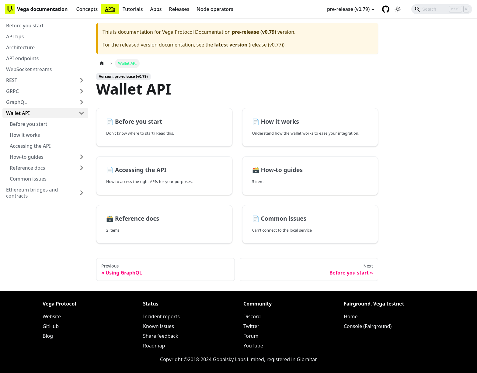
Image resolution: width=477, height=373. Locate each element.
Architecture (20, 47)
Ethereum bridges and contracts (32, 192)
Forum (250, 336)
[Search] (441, 9)
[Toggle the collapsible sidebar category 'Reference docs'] (81, 168)
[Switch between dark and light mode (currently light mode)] (398, 9)
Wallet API (18, 113)
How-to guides (27, 157)
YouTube (253, 345)
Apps (156, 9)
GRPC (12, 91)
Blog (48, 336)
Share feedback (160, 336)
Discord (252, 316)
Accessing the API (30, 146)
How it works (25, 135)
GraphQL (16, 102)
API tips (15, 36)
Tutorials (133, 9)
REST (11, 80)
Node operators (215, 9)
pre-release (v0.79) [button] (348, 9)
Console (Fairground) (368, 326)
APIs (110, 9)
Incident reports (161, 316)
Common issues (28, 178)
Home (351, 316)
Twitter (251, 326)
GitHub (51, 326)
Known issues (158, 326)
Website (52, 316)
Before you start (25, 25)
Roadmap (154, 345)
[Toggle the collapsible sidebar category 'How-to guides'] (81, 157)
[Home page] (102, 63)
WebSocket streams (29, 69)
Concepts (87, 9)
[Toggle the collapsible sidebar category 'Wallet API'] (81, 113)
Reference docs (27, 167)
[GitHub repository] (385, 9)
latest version (230, 44)
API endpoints (22, 58)
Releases (179, 9)
